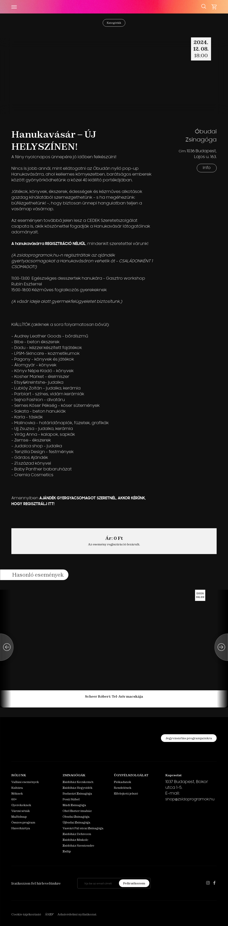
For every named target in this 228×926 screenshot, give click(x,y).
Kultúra (17, 788)
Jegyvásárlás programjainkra (189, 738)
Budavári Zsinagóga (77, 793)
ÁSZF (49, 914)
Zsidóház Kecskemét (78, 782)
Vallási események (25, 782)
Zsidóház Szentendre (78, 845)
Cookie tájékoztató (26, 914)
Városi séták (20, 811)
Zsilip (67, 851)
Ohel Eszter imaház (77, 811)
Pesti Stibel (71, 799)
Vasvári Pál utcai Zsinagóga (83, 828)
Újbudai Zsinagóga (76, 822)
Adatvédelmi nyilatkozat (76, 914)
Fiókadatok (122, 782)
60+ (14, 799)
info (207, 168)
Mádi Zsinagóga (74, 805)
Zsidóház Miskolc (75, 840)
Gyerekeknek (21, 805)
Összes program (23, 822)
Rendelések (122, 788)
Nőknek (17, 793)
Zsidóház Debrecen (77, 834)
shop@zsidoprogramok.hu (190, 799)
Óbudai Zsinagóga (76, 816)
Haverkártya (20, 828)
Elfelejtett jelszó (126, 793)
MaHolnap (19, 816)
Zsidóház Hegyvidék (78, 788)
